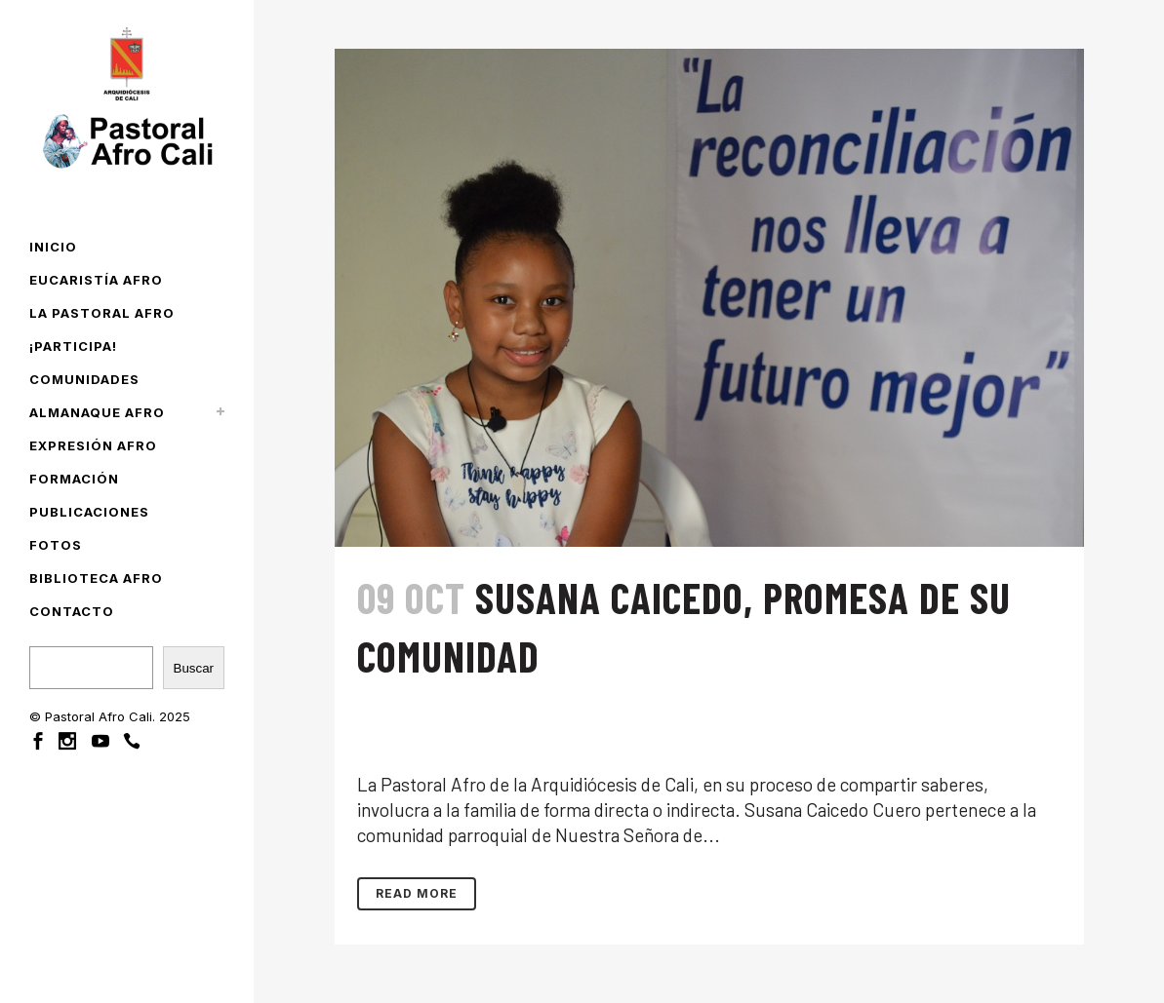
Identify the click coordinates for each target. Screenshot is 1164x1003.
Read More (417, 893)
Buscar (194, 668)
